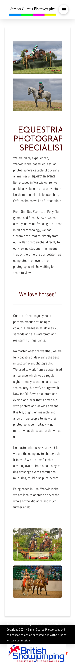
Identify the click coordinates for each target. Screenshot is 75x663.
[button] (63, 9)
